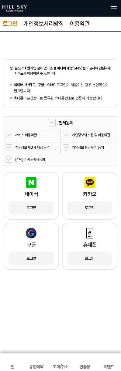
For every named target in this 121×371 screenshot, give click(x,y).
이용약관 (80, 23)
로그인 (10, 23)
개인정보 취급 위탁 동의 (88, 147)
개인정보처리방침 (43, 23)
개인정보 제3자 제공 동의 (32, 147)
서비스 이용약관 (25, 135)
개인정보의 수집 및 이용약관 (91, 135)
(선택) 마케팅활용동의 (30, 159)
